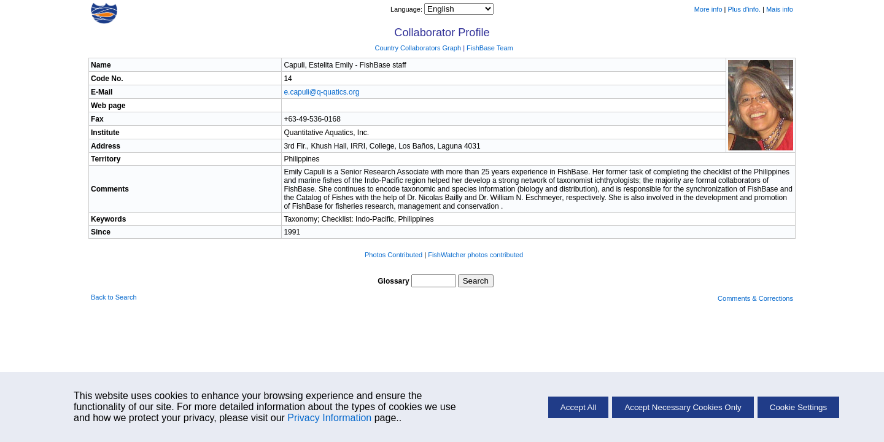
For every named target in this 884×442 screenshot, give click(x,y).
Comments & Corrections (755, 298)
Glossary (393, 281)
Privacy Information (329, 418)
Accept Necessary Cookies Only (682, 407)
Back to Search (114, 297)
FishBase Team (490, 48)
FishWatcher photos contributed (475, 254)
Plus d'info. (744, 9)
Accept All (578, 407)
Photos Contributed (393, 254)
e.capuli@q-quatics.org (321, 92)
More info (708, 9)
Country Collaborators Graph (417, 48)
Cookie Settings (798, 407)
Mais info (779, 9)
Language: (407, 9)
